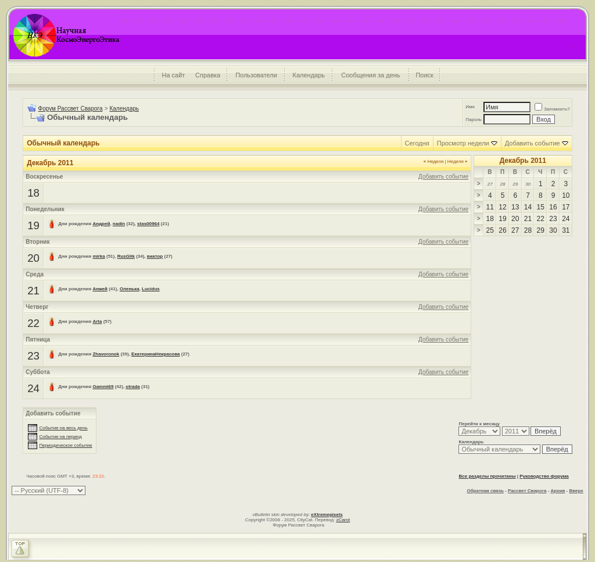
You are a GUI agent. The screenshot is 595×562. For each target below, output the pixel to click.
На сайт (173, 75)
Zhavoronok (105, 354)
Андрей (101, 223)
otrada (132, 386)
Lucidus (151, 288)
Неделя (434, 161)
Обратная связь (485, 490)
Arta (97, 321)
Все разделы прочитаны (486, 476)
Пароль (473, 119)
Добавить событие (532, 143)
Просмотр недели (463, 143)
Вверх (576, 490)
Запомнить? (552, 109)
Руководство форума (544, 476)
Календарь (309, 75)
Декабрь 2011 (523, 160)
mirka (98, 256)
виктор (155, 256)
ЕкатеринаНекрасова (155, 354)
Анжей (99, 288)
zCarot (343, 519)
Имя (470, 106)
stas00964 (148, 223)
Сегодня (417, 143)
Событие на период (60, 436)
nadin (119, 223)
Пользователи (256, 75)
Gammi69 (102, 386)
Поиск (424, 75)
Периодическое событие (65, 445)
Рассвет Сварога (527, 490)
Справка (207, 75)
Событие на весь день (63, 428)
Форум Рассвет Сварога (70, 108)
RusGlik (126, 256)
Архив (558, 490)
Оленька (129, 288)
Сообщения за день (370, 75)
